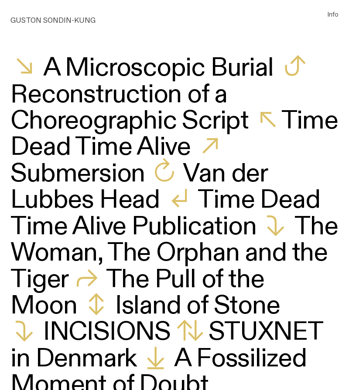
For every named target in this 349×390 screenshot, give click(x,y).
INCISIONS (107, 331)
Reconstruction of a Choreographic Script (129, 107)
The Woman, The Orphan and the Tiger (174, 253)
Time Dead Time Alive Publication (165, 213)
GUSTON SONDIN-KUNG (53, 20)
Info (333, 14)
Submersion (77, 173)
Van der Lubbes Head (138, 186)
